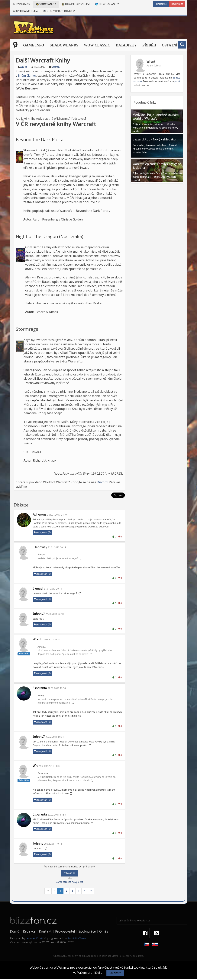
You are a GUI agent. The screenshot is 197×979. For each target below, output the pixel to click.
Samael (38, 588)
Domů (14, 931)
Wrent (23, 67)
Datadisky (126, 45)
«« (48, 891)
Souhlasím (115, 973)
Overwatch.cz (25, 11)
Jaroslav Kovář (35, 938)
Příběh (149, 45)
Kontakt (45, 931)
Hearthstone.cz (76, 4)
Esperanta (40, 688)
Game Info (33, 45)
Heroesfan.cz (107, 4)
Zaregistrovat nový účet (69, 882)
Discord (102, 482)
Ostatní (169, 45)
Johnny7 (39, 614)
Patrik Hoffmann (77, 938)
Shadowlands (64, 45)
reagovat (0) (42, 532)
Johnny (38, 844)
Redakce (29, 931)
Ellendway (40, 547)
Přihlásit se (161, 4)
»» (91, 891)
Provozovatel (65, 931)
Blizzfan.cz (21, 4)
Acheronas (40, 514)
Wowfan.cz (46, 4)
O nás (103, 931)
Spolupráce (87, 931)
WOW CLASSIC (97, 45)
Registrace (177, 4)
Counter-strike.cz (59, 11)
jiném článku (27, 75)
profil (177, 81)
